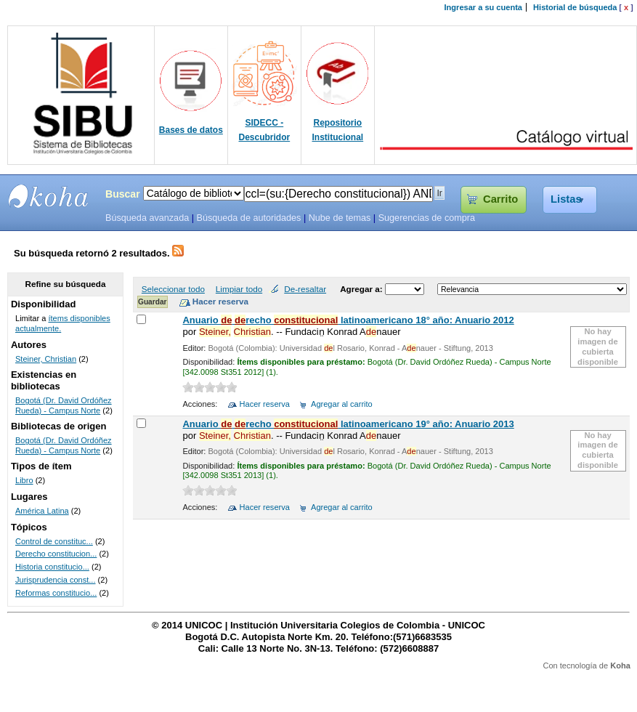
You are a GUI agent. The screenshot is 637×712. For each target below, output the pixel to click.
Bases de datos (191, 130)
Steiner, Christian (45, 359)
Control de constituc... (54, 541)
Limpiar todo (239, 289)
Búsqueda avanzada (147, 218)
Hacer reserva (265, 404)
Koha (620, 665)
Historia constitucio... (52, 566)
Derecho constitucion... (56, 553)
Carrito (500, 199)
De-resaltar (305, 289)
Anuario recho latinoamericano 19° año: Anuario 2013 (348, 423)
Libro (24, 480)
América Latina (42, 510)
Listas (566, 199)
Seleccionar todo (173, 289)
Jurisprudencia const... (55, 579)
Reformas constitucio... (56, 592)
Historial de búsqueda (575, 7)
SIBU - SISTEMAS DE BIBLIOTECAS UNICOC (48, 196)
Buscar (122, 194)
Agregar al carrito (342, 404)
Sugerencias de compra (426, 218)
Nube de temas (340, 218)
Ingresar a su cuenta (483, 7)
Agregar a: (362, 289)
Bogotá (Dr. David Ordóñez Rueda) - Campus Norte (63, 405)
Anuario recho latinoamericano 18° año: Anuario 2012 (348, 320)
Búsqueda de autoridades (248, 218)
